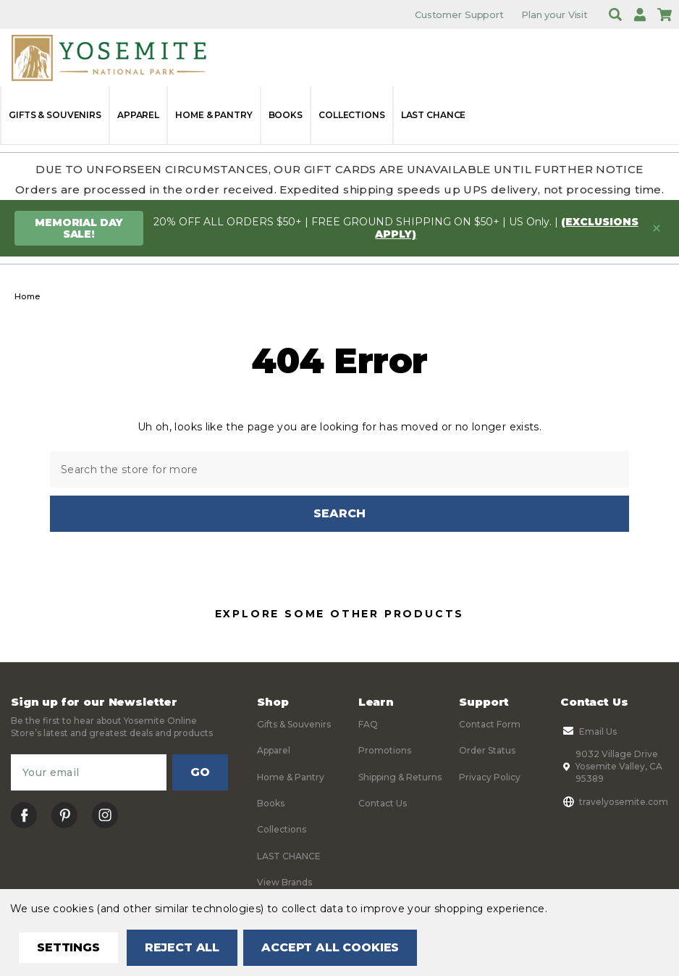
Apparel (138, 114)
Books (286, 114)
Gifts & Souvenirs (55, 114)
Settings (68, 947)
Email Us (588, 731)
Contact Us (382, 803)
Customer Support (459, 14)
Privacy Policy (489, 777)
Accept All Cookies (330, 947)
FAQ (368, 724)
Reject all (182, 947)
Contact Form (489, 724)
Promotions (384, 751)
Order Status (487, 751)
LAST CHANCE (433, 114)
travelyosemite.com (614, 801)
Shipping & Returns (400, 777)
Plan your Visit (554, 14)
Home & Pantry (213, 114)
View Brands (284, 882)
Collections (352, 114)
